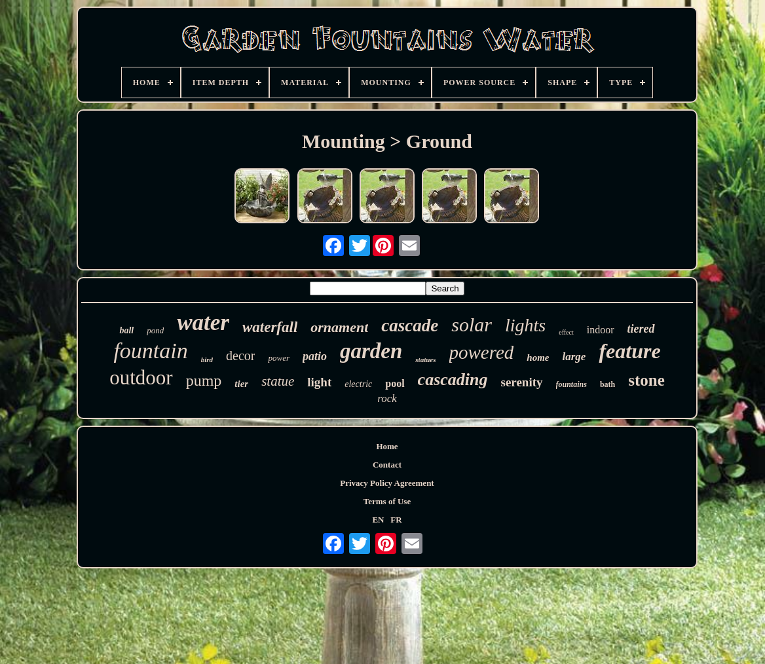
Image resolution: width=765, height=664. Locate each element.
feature (629, 351)
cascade (409, 325)
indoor (600, 329)
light (319, 382)
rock (387, 398)
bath (607, 384)
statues (425, 359)
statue (277, 381)
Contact (387, 465)
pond (155, 330)
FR (395, 520)
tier (241, 383)
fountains (571, 384)
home (538, 357)
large (574, 356)
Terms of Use (387, 501)
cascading (453, 379)
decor (240, 355)
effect (566, 332)
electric (358, 384)
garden (371, 351)
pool (394, 383)
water (203, 322)
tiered (641, 328)
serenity (521, 382)
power (278, 358)
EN (378, 520)
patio (315, 356)
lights (525, 325)
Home (387, 446)
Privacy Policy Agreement (387, 483)
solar (471, 324)
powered (481, 352)
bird (207, 359)
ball (126, 330)
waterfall (269, 327)
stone (646, 380)
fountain (150, 351)
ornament (339, 327)
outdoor (140, 377)
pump (204, 380)
